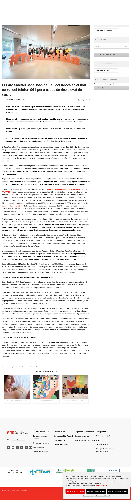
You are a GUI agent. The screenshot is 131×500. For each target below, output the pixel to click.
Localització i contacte (16, 440)
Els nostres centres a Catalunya (40, 437)
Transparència (102, 432)
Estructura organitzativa (41, 443)
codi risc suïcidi (18, 367)
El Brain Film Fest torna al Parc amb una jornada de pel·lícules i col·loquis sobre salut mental (46, 401)
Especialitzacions (60, 440)
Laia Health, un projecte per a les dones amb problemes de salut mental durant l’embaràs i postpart (17, 401)
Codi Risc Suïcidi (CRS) (11, 206)
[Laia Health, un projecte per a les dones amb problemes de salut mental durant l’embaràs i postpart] (17, 387)
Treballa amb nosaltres (40, 452)
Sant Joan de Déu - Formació (64, 436)
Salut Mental (21, 99)
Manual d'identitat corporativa (85, 440)
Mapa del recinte (38, 447)
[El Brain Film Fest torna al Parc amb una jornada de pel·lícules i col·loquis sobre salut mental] (46, 387)
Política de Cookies (101, 485)
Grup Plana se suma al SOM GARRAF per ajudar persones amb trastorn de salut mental (75, 401)
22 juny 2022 (13, 99)
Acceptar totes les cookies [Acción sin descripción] (75, 491)
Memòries (99, 440)
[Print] (79, 99)
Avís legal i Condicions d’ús (102, 496)
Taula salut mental (36, 367)
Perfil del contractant (103, 436)
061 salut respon (7, 367)
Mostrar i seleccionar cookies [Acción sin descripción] (117, 491)
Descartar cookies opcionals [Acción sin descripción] (96, 491)
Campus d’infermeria (61, 445)
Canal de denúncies (102, 444)
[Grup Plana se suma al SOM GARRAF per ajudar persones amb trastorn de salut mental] (75, 387)
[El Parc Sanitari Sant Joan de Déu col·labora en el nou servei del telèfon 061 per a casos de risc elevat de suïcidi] (46, 50)
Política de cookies (88, 496)
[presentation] (13, 497)
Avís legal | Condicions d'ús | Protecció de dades (105, 450)
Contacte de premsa (82, 436)
